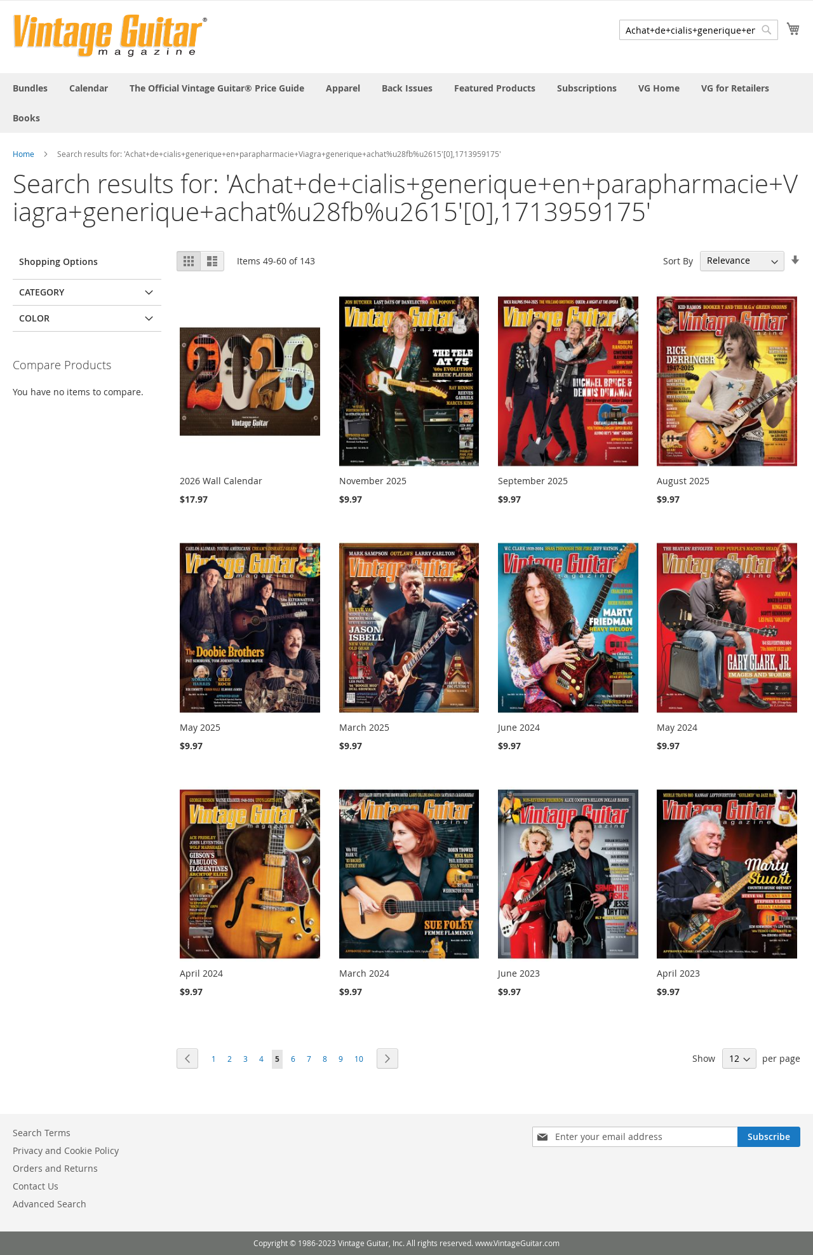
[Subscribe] (768, 1137)
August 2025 (683, 481)
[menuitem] (30, 88)
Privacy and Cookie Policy (66, 1150)
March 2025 (364, 727)
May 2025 (200, 727)
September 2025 (533, 481)
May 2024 (677, 727)
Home (23, 154)
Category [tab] (41, 292)
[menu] (406, 103)
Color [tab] (34, 318)
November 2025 (372, 481)
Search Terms (42, 1133)
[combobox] (698, 30)
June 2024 (519, 727)
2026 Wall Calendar (221, 481)
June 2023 (519, 973)
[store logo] (110, 36)
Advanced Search (49, 1204)
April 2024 (201, 973)
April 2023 (678, 973)
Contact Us (35, 1186)
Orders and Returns (55, 1168)
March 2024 (364, 973)
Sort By (678, 260)
